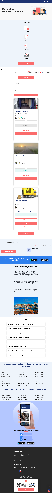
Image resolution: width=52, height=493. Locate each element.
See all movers (26, 233)
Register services (23, 454)
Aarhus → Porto (21, 369)
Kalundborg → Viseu (22, 381)
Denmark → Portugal (39, 395)
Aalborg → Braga (4, 372)
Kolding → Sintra (4, 374)
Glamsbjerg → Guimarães (23, 378)
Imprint (18, 467)
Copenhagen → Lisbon (6, 369)
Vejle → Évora (21, 374)
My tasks (34, 454)
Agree (26, 489)
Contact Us (28, 467)
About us (26, 77)
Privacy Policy (32, 484)
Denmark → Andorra (22, 399)
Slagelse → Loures (5, 381)
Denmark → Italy (38, 399)
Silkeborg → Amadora (22, 376)
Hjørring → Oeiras (5, 378)
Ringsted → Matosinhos (40, 381)
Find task (16, 455)
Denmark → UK (21, 393)
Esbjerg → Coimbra (22, 372)
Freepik (21, 314)
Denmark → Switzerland (23, 397)
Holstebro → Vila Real (22, 385)
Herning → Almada (39, 376)
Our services (21, 455)
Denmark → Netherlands (6, 397)
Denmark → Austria (5, 399)
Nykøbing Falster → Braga (23, 383)
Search (26, 94)
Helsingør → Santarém (5, 383)
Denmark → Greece (39, 397)
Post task (22, 460)
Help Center (23, 467)
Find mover (31, 460)
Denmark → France (39, 393)
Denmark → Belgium (5, 393)
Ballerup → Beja (4, 385)
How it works (16, 454)
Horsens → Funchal (39, 374)
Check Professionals (8, 251)
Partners (33, 467)
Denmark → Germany (5, 395)
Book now (26, 133)
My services (30, 454)
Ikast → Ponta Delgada (40, 378)
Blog (15, 467)
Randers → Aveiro (39, 372)
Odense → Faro (38, 369)
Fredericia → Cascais (5, 376)
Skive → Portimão (39, 383)
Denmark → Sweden (22, 395)
